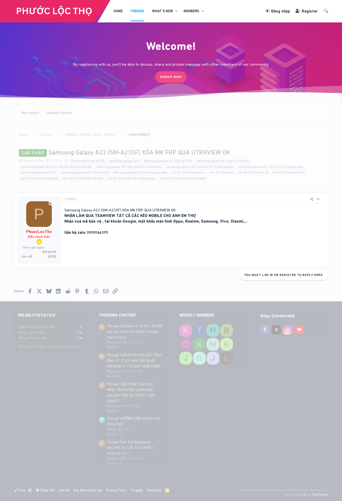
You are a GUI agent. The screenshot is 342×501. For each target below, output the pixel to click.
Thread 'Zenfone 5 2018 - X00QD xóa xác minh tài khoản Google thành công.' (135, 332)
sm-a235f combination (188, 172)
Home (118, 11)
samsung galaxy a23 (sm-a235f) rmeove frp (129, 167)
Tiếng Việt (45, 490)
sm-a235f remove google (40, 178)
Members (191, 11)
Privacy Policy (116, 490)
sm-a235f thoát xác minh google (131, 178)
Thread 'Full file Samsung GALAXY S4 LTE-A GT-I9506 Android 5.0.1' (130, 448)
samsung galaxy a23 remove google (140, 172)
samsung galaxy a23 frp (38, 172)
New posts (30, 112)
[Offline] (50, 204)
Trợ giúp (137, 490)
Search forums (59, 112)
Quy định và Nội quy (87, 490)
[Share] (311, 199)
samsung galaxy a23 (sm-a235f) (168, 161)
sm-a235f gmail (221, 172)
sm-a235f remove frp (289, 172)
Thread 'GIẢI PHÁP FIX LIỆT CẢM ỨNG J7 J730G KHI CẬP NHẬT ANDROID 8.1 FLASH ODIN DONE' (134, 361)
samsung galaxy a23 (124, 161)
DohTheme (320, 494)
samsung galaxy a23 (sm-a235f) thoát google (200, 167)
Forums (137, 11)
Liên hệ (64, 490)
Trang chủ (154, 490)
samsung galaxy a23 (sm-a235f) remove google (56, 167)
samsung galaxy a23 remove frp (85, 172)
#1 (318, 199)
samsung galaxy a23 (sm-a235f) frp (222, 161)
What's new (162, 11)
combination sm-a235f (87, 161)
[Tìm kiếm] (326, 11)
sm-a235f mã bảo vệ (253, 172)
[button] (176, 11)
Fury (20, 490)
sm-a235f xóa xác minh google (183, 178)
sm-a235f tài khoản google (83, 178)
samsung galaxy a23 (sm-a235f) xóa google (270, 167)
